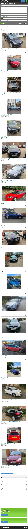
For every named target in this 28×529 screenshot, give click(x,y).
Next (7, 473)
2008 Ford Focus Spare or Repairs (5, 136)
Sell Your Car (4, 521)
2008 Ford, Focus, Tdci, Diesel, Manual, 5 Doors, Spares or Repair (9, 48)
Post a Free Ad (5, 514)
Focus (14, 477)
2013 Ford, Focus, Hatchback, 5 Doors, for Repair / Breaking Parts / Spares (11, 421)
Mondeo (14, 480)
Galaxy (14, 481)
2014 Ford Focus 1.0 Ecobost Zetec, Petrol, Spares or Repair (9, 224)
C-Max (14, 484)
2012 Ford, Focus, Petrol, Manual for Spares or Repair (8, 70)
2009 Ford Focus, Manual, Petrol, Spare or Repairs (7, 180)
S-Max (14, 485)
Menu (7, 527)
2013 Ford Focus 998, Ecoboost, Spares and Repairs (8, 443)
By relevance (11, 30)
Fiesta (14, 478)
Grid (6, 30)
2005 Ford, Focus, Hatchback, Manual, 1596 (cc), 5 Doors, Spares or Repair (11, 92)
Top (26, 527)
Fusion (14, 488)
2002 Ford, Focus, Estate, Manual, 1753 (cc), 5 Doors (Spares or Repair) (10, 465)
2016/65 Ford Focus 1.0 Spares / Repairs (6, 377)
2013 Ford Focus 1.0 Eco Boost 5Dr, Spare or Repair (8, 158)
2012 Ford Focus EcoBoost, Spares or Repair (7, 355)
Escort (14, 489)
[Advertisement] (14, 500)
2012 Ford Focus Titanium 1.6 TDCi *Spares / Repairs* (8, 333)
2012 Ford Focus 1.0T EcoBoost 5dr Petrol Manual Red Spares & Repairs (10, 202)
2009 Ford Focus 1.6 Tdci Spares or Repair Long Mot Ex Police (9, 399)
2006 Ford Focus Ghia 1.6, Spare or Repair (6, 114)
